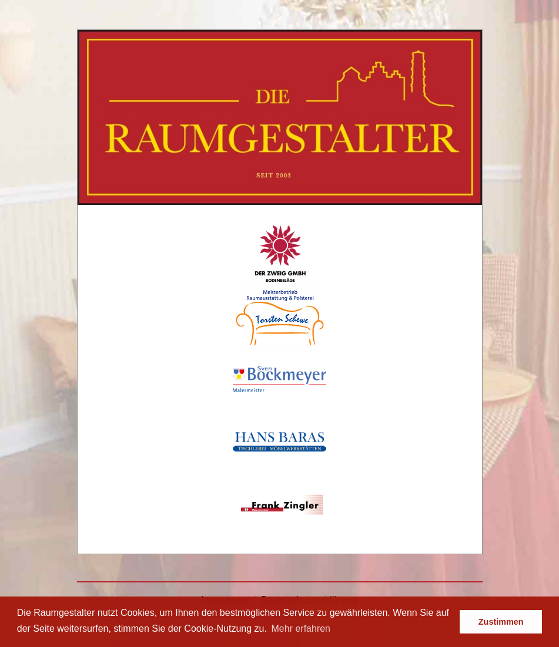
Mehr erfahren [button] (301, 628)
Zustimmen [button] (501, 621)
